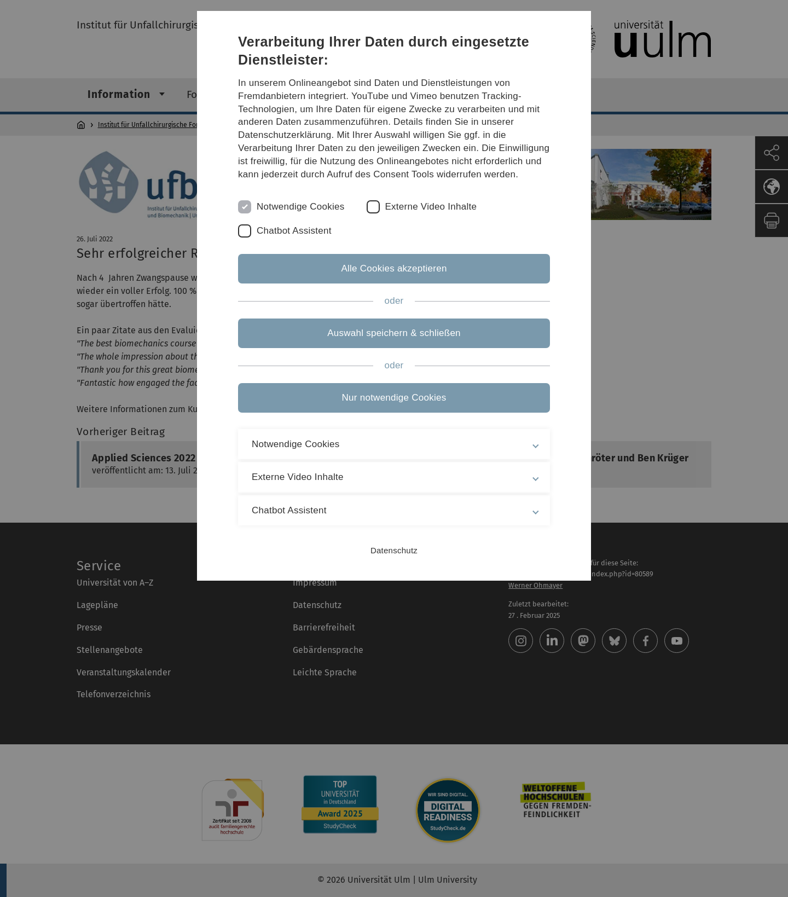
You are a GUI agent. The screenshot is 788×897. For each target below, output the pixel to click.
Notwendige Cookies (301, 206)
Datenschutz (394, 550)
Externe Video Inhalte (431, 206)
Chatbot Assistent (294, 230)
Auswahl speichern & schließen (394, 333)
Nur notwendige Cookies (394, 397)
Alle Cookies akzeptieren (394, 268)
